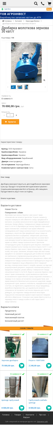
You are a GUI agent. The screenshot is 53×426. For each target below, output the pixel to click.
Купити (10, 121)
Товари (17, 414)
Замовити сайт (42, 421)
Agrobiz (7, 9)
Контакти (30, 414)
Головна (5, 414)
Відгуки (26, 417)
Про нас (42, 414)
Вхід (49, 9)
